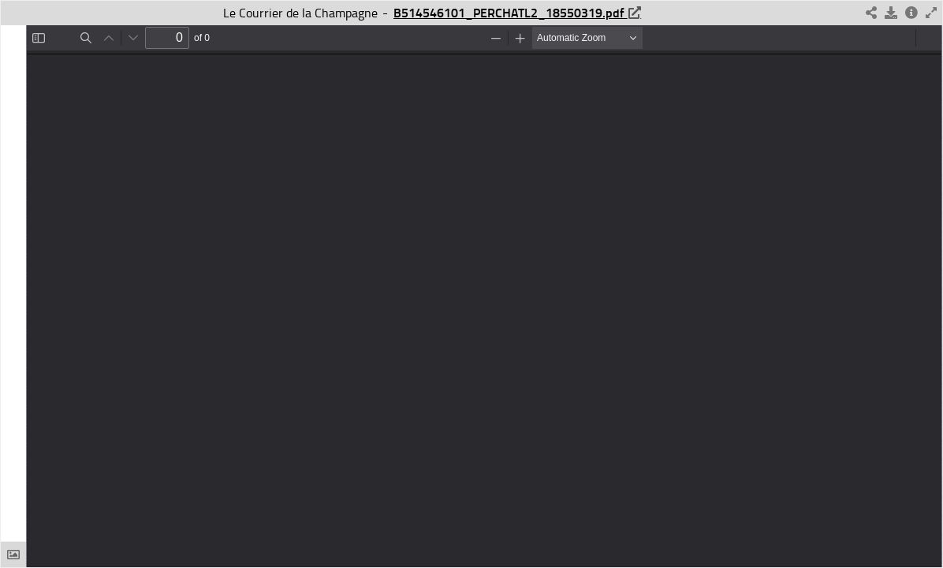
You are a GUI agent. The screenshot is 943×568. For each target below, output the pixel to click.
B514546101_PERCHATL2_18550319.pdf (510, 12)
